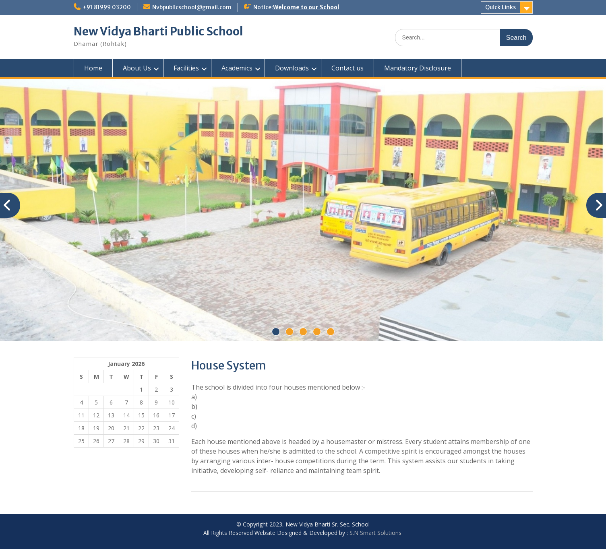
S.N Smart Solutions (375, 533)
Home (93, 68)
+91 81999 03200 (107, 7)
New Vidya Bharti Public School (158, 31)
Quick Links (500, 7)
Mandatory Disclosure (417, 68)
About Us (137, 68)
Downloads (292, 68)
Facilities (186, 68)
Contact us (347, 68)
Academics (236, 68)
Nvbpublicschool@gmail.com (192, 7)
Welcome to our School (306, 7)
